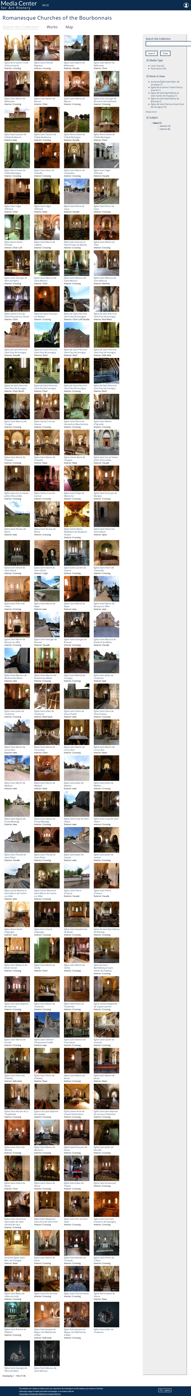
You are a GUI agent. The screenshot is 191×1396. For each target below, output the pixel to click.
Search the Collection (158, 38)
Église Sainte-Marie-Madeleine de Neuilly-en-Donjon (76, 532)
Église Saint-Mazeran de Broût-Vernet (15, 966)
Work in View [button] (157, 76)
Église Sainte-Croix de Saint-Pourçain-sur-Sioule (16, 315)
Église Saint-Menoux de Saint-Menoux (45, 279)
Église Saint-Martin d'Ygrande (103, 423)
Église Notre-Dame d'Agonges (13, 930)
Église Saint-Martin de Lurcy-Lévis (14, 748)
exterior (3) (165, 126)
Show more (151, 111)
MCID (45, 5)
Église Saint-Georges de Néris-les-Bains (15, 279)
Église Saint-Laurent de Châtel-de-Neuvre (15, 136)
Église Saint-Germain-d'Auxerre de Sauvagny (105, 1220)
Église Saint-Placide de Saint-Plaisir (15, 856)
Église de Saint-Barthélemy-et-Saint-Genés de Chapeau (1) (165, 94)
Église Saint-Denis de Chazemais (74, 1005)
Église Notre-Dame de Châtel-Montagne (74, 136)
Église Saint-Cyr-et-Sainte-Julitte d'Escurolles (106, 458)
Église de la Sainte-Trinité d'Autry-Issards (16, 64)
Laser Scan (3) (157, 65)
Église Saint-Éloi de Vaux (45, 1293)
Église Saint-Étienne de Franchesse (75, 1041)
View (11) (157, 123)
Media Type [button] (156, 60)
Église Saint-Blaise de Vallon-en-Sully (14, 1295)
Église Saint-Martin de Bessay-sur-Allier (104, 605)
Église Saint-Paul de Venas (76, 1293)
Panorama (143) (158, 68)
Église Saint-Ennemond (105, 1183)
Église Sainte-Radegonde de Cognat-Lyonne (105, 1005)
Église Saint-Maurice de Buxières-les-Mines (105, 641)
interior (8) (165, 129)
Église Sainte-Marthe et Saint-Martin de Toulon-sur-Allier (15, 893)
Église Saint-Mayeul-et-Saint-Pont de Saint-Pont (46, 1220)
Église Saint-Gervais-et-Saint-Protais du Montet (75, 243)
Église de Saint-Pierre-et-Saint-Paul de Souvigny (75, 315)
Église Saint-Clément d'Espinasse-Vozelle (44, 1041)
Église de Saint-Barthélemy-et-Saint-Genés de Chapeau (104, 968)
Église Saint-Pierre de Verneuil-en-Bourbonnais (76, 423)
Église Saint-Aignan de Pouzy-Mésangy (14, 820)
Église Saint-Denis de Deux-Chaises (74, 712)
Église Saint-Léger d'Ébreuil (102, 171)
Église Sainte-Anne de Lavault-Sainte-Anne (74, 1113)
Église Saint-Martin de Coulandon (74, 171)
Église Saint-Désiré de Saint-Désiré (104, 530)
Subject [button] (153, 117)
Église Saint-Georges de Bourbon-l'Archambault (105, 100)
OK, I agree (165, 1390)
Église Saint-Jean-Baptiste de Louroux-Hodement (106, 1113)
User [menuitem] (186, 3)
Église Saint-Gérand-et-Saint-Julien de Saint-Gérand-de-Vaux (15, 1222)
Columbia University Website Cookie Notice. (40, 1394)
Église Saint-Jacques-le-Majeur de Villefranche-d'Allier (45, 1332)
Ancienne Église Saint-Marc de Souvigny (14, 1259)
